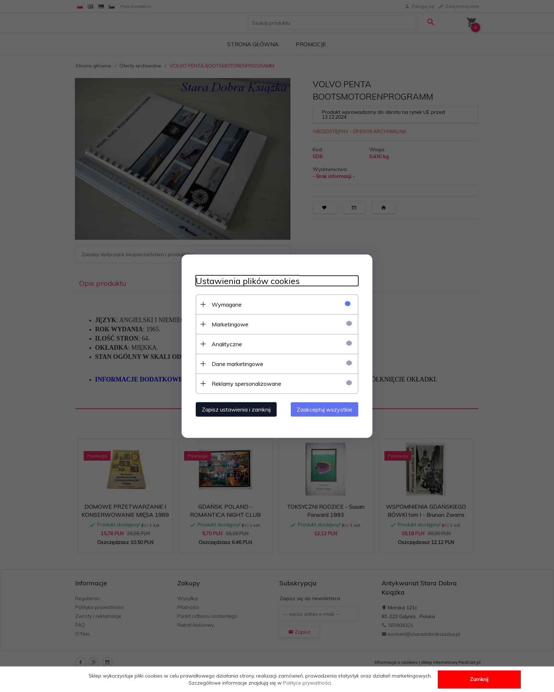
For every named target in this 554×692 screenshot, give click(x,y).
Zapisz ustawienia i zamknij (236, 409)
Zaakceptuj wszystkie (324, 409)
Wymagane (227, 304)
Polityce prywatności (307, 683)
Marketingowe (230, 323)
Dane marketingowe (237, 363)
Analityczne (227, 343)
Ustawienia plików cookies (248, 281)
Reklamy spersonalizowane (246, 383)
